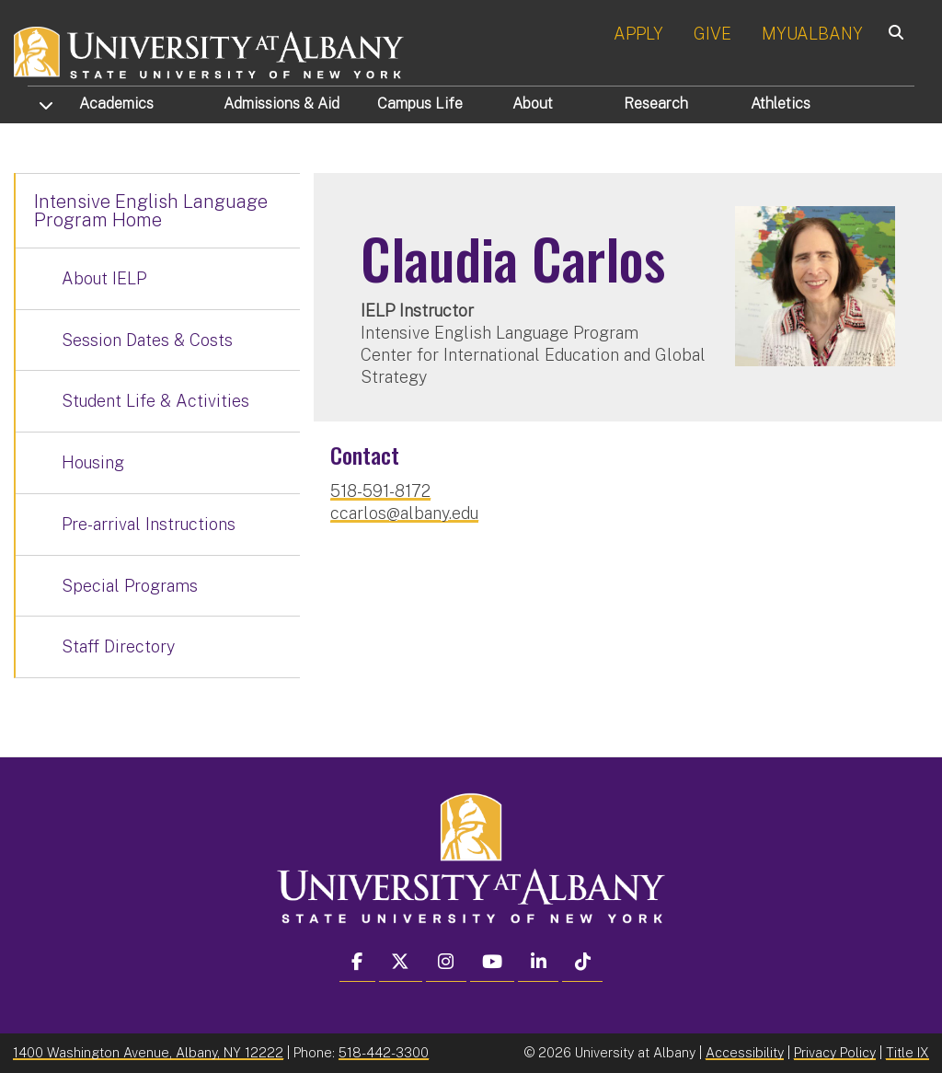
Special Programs (130, 585)
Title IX (907, 1052)
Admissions (281, 103)
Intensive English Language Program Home (151, 210)
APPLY (638, 33)
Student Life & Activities (155, 400)
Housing (93, 462)
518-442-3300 (384, 1052)
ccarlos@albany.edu (404, 513)
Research (656, 103)
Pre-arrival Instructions (149, 524)
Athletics (780, 103)
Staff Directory (118, 646)
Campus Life (420, 103)
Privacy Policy (835, 1052)
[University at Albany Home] (210, 50)
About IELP (104, 278)
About (532, 103)
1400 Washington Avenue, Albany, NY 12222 (148, 1052)
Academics (116, 103)
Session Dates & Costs (147, 340)
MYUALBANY (812, 33)
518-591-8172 (380, 491)
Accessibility (745, 1052)
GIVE (712, 33)
